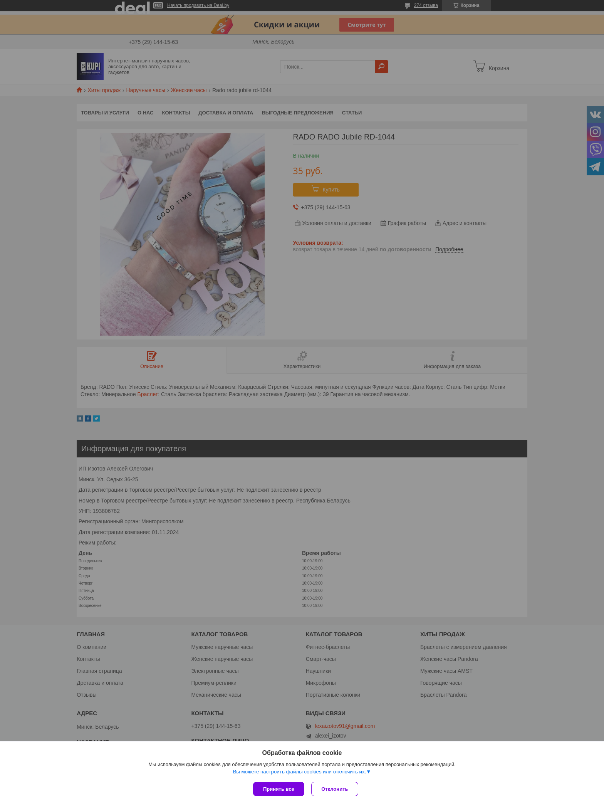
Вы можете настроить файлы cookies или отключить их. (299, 772)
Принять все (278, 789)
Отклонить (335, 789)
